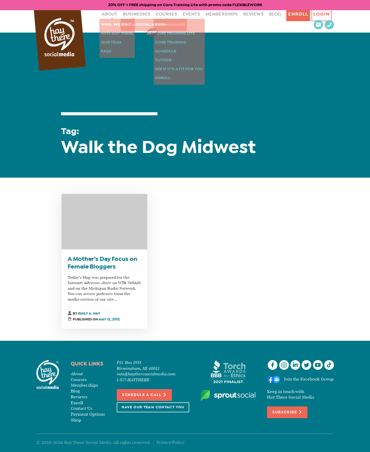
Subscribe (287, 412)
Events (176, 21)
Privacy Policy (170, 443)
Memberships (203, 21)
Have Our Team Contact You (153, 407)
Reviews (232, 21)
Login (299, 21)
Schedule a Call (144, 395)
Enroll (274, 21)
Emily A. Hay (89, 313)
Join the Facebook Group (309, 379)
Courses (154, 21)
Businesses (128, 21)
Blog (250, 21)
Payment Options (88, 414)
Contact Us (81, 409)
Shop (76, 420)
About (104, 21)
